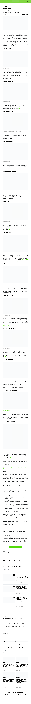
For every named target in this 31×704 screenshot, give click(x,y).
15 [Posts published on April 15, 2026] (11, 645)
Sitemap (21, 694)
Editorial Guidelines (8, 694)
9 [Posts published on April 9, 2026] (15, 644)
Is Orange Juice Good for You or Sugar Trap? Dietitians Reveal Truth (14, 620)
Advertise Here (18, 694)
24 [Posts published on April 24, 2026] (19, 647)
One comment (5, 14)
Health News (4, 677)
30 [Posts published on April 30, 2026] (15, 648)
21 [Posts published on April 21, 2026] (8, 647)
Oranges (4, 163)
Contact (24, 694)
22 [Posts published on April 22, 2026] (11, 647)
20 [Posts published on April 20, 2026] (4, 647)
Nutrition (18, 662)
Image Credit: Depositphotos (6, 410)
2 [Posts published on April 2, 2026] (15, 642)
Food (4, 5)
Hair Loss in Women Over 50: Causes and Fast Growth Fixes (13, 626)
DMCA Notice (13, 694)
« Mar (4, 652)
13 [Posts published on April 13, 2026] (4, 645)
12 (11, 418)
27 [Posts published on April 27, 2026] (4, 648)
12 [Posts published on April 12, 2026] (26, 644)
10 (5, 356)
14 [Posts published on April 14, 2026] (8, 645)
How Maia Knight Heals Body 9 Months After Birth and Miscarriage (14, 621)
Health (4, 662)
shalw (3, 556)
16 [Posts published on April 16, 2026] (15, 645)
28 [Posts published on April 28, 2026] (8, 648)
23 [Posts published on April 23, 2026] (15, 647)
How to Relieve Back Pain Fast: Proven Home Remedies (12, 618)
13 (10, 457)
